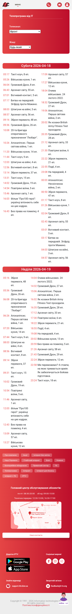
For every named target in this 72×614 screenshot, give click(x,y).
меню (18, 4)
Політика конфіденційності (36, 605)
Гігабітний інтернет (32, 460)
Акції (25, 455)
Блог (48, 460)
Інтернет (26, 471)
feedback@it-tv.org (59, 586)
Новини (60, 460)
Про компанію (11, 455)
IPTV (24, 476)
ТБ (56, 465)
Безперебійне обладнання (16, 465)
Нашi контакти (36, 535)
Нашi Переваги (11, 460)
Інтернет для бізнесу (45, 471)
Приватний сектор (40, 465)
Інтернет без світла (42, 455)
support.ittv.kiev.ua (20, 586)
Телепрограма (11, 471)
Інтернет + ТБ (10, 476)
